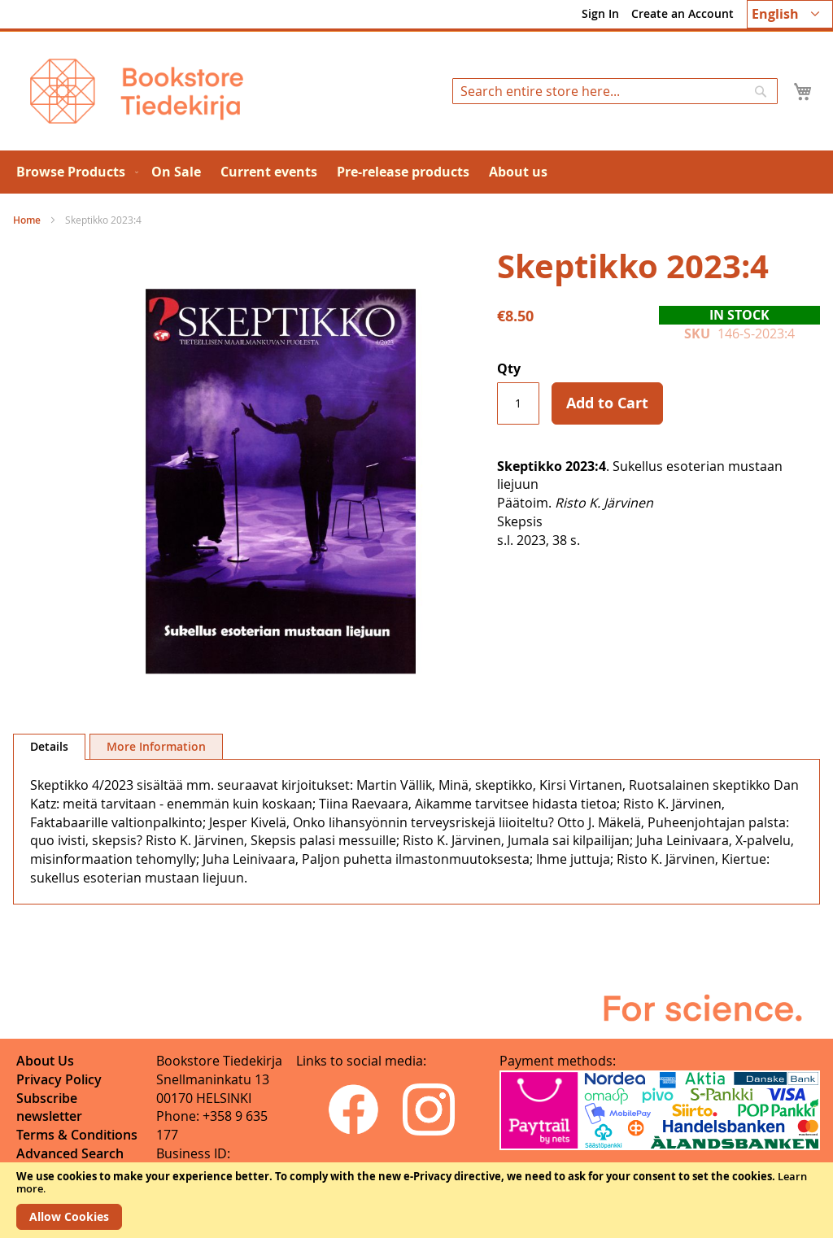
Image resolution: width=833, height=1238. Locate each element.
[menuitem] (74, 172)
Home (27, 220)
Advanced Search (70, 1153)
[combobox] (615, 91)
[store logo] (136, 91)
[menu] (416, 172)
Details (49, 746)
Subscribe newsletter (49, 1107)
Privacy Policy (59, 1079)
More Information (156, 746)
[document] (416, 1200)
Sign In (600, 13)
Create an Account (682, 13)
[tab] (49, 747)
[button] (790, 14)
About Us (45, 1061)
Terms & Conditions (76, 1135)
